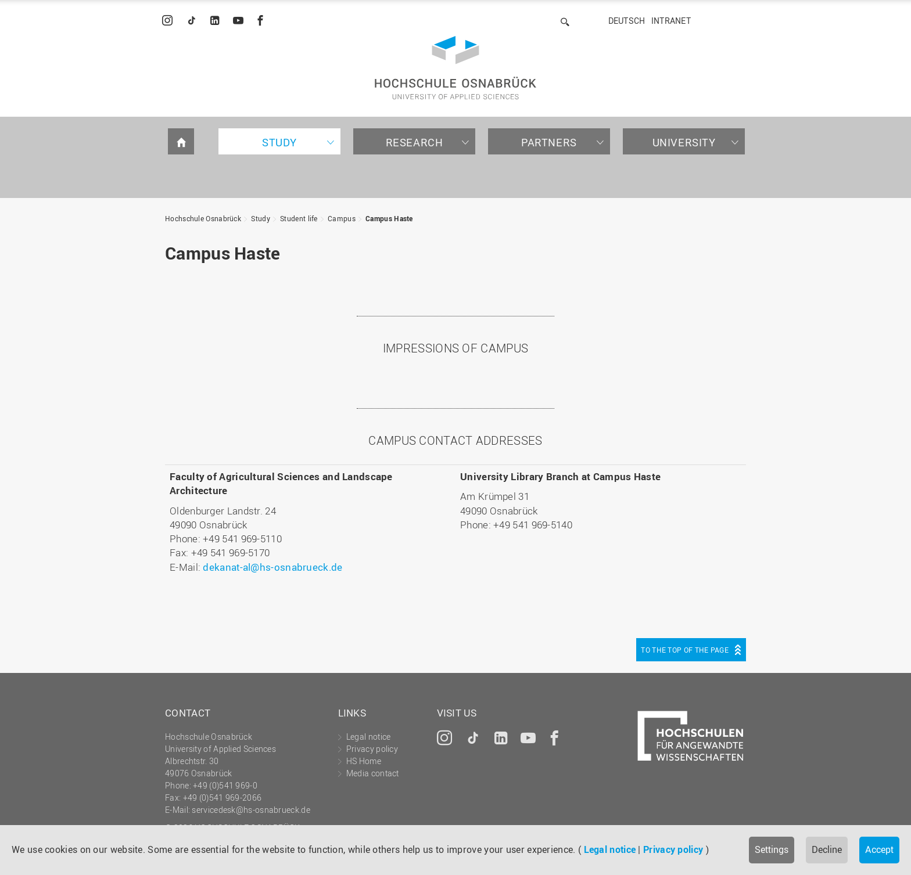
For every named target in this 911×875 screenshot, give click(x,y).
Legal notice (610, 849)
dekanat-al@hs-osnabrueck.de (272, 567)
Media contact (372, 773)
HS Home (363, 760)
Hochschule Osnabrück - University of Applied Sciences (455, 67)
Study (279, 142)
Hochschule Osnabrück (203, 218)
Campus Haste (389, 218)
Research (414, 142)
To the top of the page (685, 649)
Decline (827, 849)
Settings (771, 849)
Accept (879, 849)
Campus (342, 218)
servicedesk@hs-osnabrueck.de (251, 809)
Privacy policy (673, 849)
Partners (549, 142)
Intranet (671, 20)
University (684, 142)
